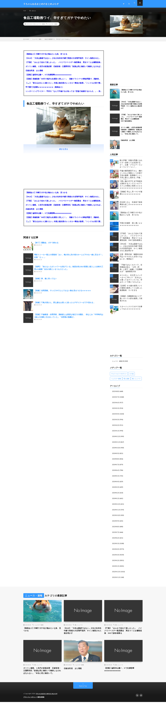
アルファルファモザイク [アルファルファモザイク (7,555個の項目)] (119, 376)
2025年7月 (115, 399)
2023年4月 (115, 549)
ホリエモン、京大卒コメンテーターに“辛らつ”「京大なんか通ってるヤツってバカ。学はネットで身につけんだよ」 (131, 280)
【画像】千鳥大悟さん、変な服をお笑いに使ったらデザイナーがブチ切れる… (64, 305)
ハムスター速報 (52, 26)
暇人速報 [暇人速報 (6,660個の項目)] (126, 381)
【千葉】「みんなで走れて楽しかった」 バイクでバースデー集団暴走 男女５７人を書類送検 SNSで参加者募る (64, 64)
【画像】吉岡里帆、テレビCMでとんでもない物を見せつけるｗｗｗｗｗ (62, 293)
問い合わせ (34, 11)
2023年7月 (115, 532)
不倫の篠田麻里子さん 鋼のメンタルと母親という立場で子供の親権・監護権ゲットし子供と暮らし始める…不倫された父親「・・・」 (131, 177)
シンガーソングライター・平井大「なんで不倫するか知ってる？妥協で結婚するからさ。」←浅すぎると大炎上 (64, 93)
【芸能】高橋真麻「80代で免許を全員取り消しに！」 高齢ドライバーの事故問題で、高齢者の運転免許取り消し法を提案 (64, 81)
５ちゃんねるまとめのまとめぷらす (47, 698)
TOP (25, 11)
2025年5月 (115, 410)
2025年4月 (115, 415)
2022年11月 (116, 576)
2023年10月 (116, 515)
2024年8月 (115, 460)
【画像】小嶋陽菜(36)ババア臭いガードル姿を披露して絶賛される (131, 300)
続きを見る (63, 151)
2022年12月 (116, 571)
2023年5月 (115, 543)
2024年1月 (115, 499)
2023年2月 (115, 560)
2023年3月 (115, 554)
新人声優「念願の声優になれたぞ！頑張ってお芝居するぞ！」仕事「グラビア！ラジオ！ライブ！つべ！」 (131, 165)
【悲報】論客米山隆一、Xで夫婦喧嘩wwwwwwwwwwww (48, 77)
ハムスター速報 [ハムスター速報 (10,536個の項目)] (116, 381)
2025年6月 (115, 404)
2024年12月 (116, 438)
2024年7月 (115, 465)
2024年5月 (115, 477)
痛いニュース (79, 624)
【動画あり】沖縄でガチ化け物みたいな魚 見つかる (46, 56)
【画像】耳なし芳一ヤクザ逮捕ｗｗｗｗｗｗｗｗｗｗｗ (131, 195)
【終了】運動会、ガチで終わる (46, 245)
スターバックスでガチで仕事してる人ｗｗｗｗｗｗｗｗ (131, 310)
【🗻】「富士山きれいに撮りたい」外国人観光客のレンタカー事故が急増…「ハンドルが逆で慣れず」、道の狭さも (64, 85)
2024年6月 (115, 471)
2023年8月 (115, 526)
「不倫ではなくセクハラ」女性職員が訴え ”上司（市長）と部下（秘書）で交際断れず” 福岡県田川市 (131, 270)
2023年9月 (115, 521)
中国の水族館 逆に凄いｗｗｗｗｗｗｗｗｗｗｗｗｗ (131, 226)
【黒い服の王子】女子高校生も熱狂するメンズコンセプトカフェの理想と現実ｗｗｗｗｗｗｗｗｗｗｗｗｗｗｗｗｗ (131, 186)
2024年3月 (115, 488)
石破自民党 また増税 (34, 73)
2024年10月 (116, 449)
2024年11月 (116, 443)
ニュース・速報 (40, 26)
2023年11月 (116, 510)
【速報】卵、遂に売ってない (45, 281)
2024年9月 (115, 454)
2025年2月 (115, 427)
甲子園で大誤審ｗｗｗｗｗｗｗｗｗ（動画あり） (45, 89)
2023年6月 (115, 538)
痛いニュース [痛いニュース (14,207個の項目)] (136, 381)
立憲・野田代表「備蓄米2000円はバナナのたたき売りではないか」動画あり (131, 258)
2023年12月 (116, 504)
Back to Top (83, 690)
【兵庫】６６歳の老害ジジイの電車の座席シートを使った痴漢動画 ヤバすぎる (131, 290)
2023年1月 (115, 565)
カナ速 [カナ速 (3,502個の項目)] (131, 376)
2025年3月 (115, 421)
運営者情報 (42, 701)
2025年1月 (115, 432)
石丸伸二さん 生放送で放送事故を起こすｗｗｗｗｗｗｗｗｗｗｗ (131, 206)
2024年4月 (115, 482)
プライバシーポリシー (30, 701)
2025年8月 (115, 393)
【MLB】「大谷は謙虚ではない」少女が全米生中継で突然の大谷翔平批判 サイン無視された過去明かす (64, 60)
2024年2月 (115, 493)
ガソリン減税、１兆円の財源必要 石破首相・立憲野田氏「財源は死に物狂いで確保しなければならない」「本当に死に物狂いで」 (64, 68)
